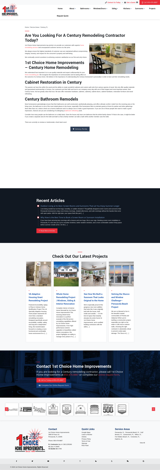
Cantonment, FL (128, 435)
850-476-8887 (72, 374)
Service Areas (34, 27)
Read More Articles (47, 231)
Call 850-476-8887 (51, 380)
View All (142, 443)
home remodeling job (32, 75)
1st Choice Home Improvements (25, 467)
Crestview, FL (135, 437)
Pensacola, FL (119, 432)
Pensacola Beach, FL (132, 432)
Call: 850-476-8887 (150, 2)
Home (27, 27)
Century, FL (44, 27)
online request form (110, 374)
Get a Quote (131, 2)
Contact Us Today (113, 2)
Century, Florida (80, 129)
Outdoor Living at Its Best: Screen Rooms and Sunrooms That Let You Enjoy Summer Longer (80, 206)
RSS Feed (85, 446)
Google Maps (86, 432)
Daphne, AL (119, 439)
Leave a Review (87, 435)
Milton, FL (138, 435)
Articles (84, 437)
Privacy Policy (86, 439)
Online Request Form (54, 386)
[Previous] (6, 409)
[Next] (153, 409)
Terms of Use (86, 441)
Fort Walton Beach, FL (122, 437)
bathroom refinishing (71, 111)
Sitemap (84, 443)
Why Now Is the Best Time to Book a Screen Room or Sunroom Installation (73, 217)
